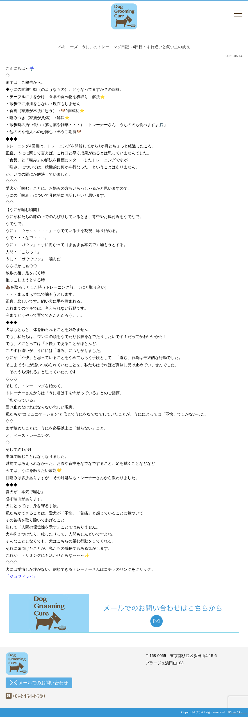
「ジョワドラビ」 (21, 576)
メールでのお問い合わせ (39, 682)
